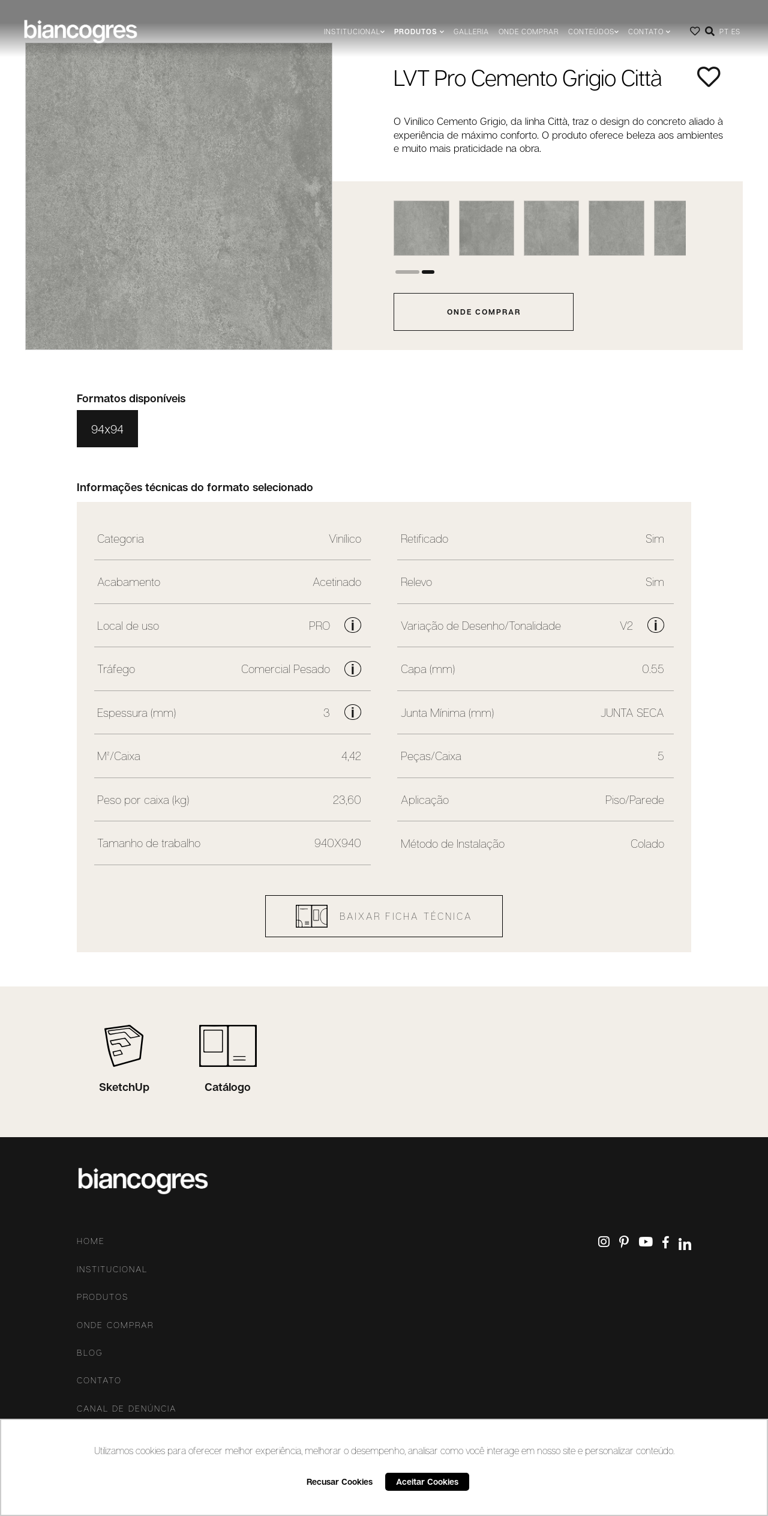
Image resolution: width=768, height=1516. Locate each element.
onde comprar (484, 311)
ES (735, 31)
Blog (90, 1352)
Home (91, 1241)
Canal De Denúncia (126, 1408)
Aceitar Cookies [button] (427, 1481)
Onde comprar (529, 31)
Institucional (112, 1269)
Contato (99, 1380)
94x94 (107, 428)
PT (724, 31)
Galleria (471, 31)
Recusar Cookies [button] (340, 1481)
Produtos (102, 1297)
